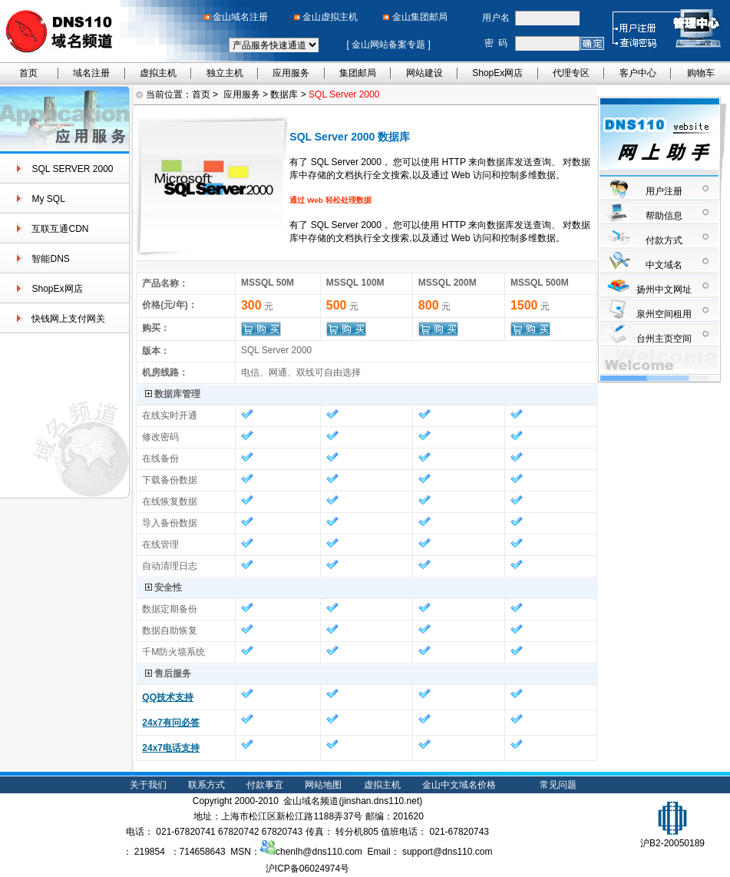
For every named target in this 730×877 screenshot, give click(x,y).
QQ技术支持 (167, 697)
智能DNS (50, 258)
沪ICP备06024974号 (307, 868)
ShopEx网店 (497, 73)
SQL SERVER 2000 (72, 169)
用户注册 (664, 191)
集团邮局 (357, 73)
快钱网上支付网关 (68, 318)
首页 (28, 73)
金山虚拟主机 (330, 17)
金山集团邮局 (420, 17)
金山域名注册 (240, 17)
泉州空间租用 (664, 314)
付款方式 (664, 240)
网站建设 (424, 73)
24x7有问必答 (171, 722)
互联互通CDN (59, 228)
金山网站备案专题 (388, 44)
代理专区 (571, 73)
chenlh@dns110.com (311, 851)
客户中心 (637, 73)
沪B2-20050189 (672, 837)
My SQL (47, 199)
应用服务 (291, 73)
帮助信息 (664, 215)
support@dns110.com (447, 851)
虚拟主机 (158, 73)
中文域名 (664, 265)
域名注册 (91, 73)
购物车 (701, 73)
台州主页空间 (664, 338)
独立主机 (224, 73)
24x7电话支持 (171, 748)
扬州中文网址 (664, 289)
